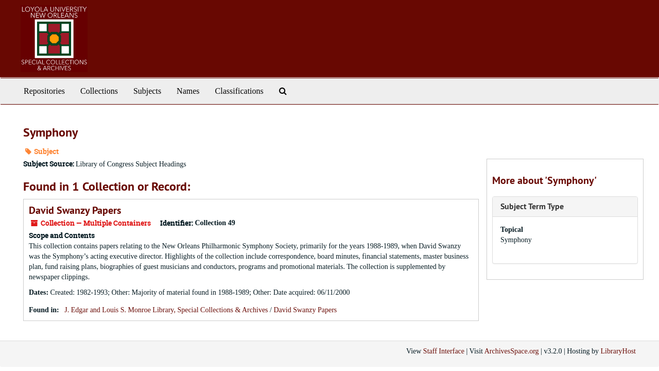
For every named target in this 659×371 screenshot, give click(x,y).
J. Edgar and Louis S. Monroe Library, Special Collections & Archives (166, 310)
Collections (99, 91)
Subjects (147, 91)
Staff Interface (443, 351)
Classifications (239, 91)
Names (188, 91)
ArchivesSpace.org (511, 351)
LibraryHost (618, 351)
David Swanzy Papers (75, 210)
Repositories (44, 91)
